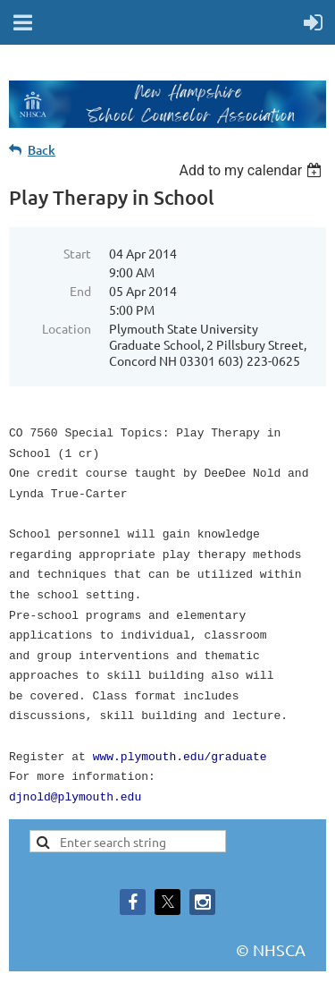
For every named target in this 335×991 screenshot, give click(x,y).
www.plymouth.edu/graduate (180, 727)
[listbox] (252, 170)
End (80, 291)
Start (77, 253)
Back (41, 149)
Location (66, 328)
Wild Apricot (164, 969)
